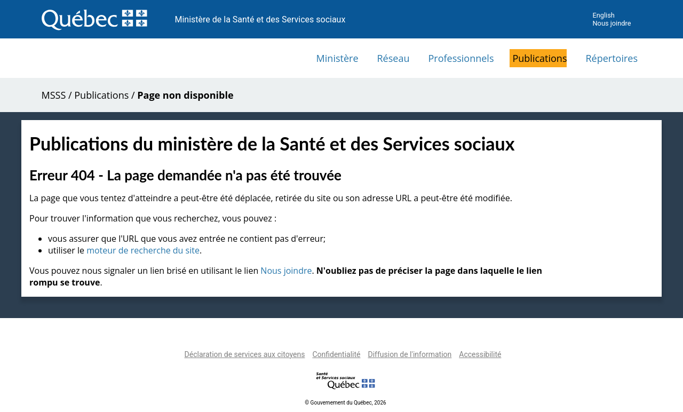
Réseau (393, 58)
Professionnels (461, 58)
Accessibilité (480, 354)
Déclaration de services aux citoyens (245, 354)
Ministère (337, 58)
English (603, 15)
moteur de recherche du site (143, 250)
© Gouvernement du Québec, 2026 (345, 403)
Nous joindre (611, 23)
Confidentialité (336, 354)
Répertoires (611, 58)
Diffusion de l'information (409, 354)
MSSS (54, 95)
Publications (539, 58)
